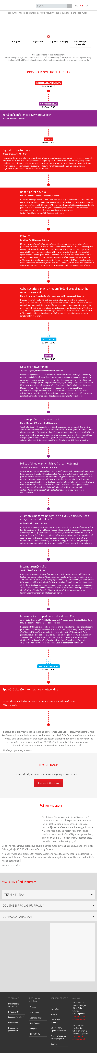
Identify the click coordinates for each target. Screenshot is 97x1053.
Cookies (54, 1044)
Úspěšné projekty (45, 13)
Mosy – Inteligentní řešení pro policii (58, 1037)
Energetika (34, 1028)
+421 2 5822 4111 (78, 1036)
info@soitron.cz (78, 1019)
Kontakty (82, 13)
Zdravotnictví (35, 1034)
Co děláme (12, 13)
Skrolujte (48, 36)
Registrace (38, 41)
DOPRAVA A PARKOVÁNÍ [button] (17, 917)
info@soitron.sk (78, 1039)
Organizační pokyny (59, 41)
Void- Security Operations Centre (58, 1029)
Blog (58, 13)
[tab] (48, 894)
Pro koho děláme (27, 13)
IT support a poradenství (13, 1029)
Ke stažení (55, 1009)
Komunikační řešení (15, 1017)
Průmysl (33, 1007)
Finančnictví (34, 1012)
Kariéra (65, 13)
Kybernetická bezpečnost (13, 1005)
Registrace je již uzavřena (48, 783)
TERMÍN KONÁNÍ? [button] (15, 894)
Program (16, 41)
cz (81, 5)
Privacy (54, 1014)
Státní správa (35, 1023)
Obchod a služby (36, 1018)
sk (76, 5)
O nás (73, 13)
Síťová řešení (13, 1022)
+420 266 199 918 (78, 1016)
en (87, 5)
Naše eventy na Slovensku (81, 43)
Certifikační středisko (55, 1021)
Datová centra (13, 1012)
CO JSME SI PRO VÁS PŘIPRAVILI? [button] (23, 905)
